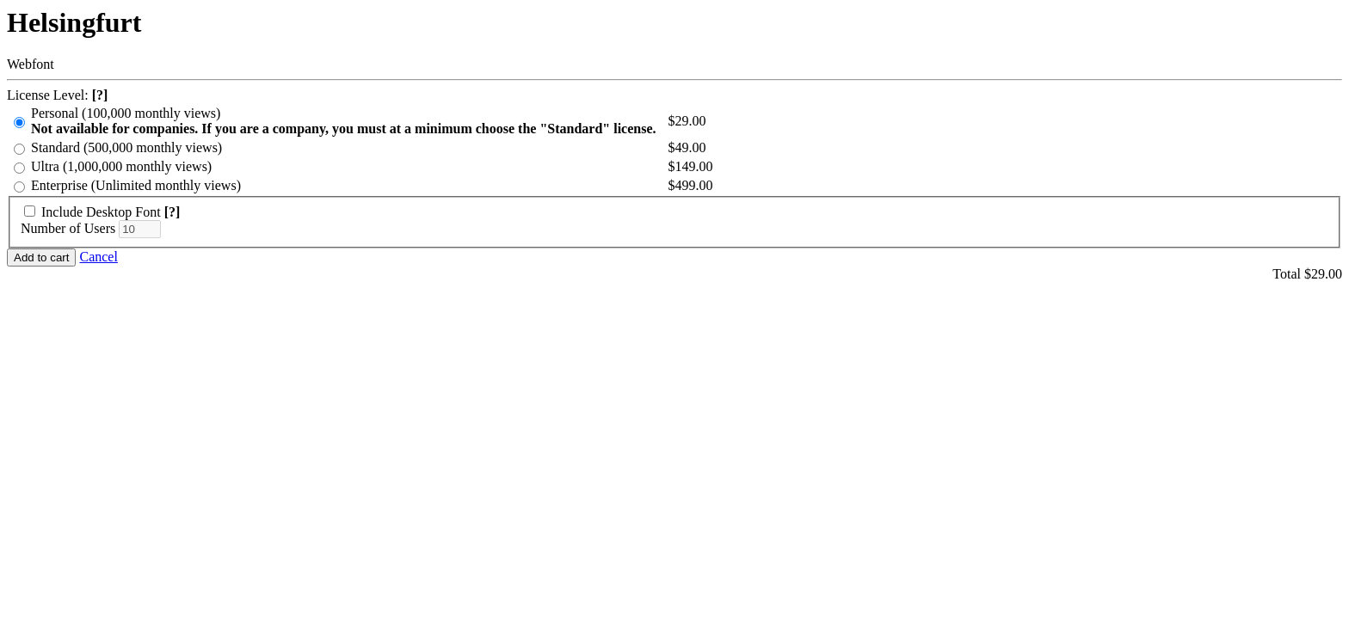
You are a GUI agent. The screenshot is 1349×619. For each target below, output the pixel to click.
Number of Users (68, 228)
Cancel (98, 256)
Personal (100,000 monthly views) (343, 121)
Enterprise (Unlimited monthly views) (136, 185)
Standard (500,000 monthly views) (126, 147)
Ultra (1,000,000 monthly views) (121, 166)
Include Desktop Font (101, 212)
